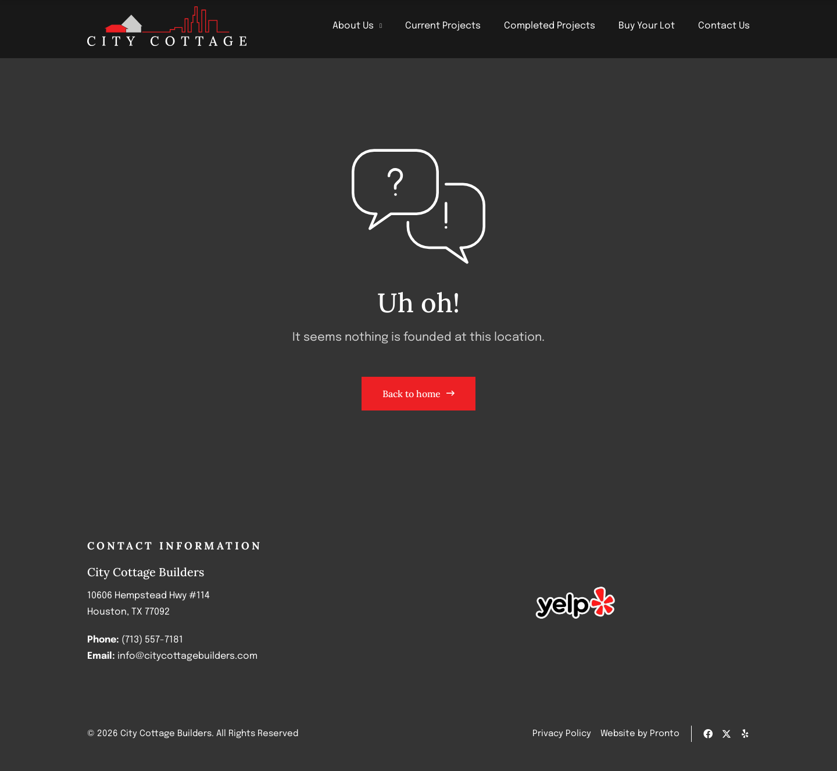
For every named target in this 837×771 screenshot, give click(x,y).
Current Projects (443, 26)
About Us (357, 26)
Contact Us (724, 26)
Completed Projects (549, 26)
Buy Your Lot (646, 26)
